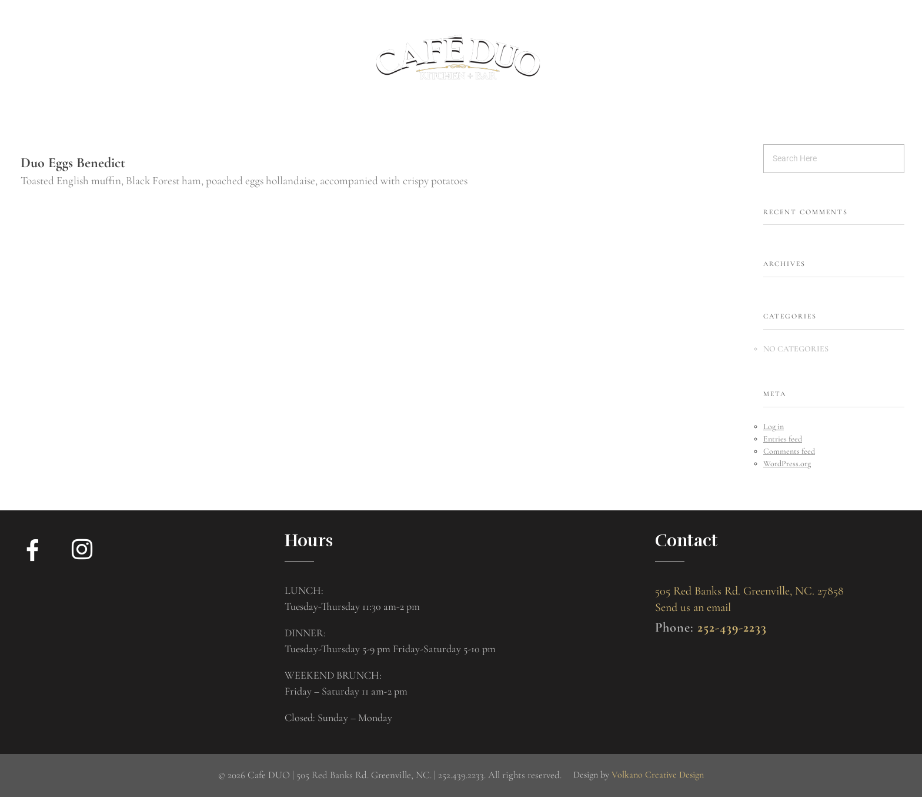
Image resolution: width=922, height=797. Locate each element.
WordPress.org (787, 464)
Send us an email (693, 607)
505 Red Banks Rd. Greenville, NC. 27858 (749, 591)
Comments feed (789, 451)
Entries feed (782, 439)
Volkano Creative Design (658, 775)
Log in (773, 426)
